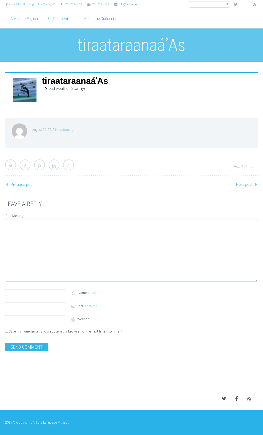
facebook (245, 4)
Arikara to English (24, 18)
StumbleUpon (68, 164)
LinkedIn (54, 164)
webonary (66, 129)
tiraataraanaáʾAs (75, 81)
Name (89, 292)
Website (83, 319)
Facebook (25, 164)
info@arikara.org (129, 4)
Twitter (10, 164)
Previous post (22, 184)
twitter (235, 4)
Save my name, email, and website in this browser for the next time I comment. (66, 331)
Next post (244, 184)
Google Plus (39, 164)
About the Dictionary (100, 18)
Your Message (15, 215)
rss (254, 4)
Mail (88, 305)
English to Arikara (60, 18)
